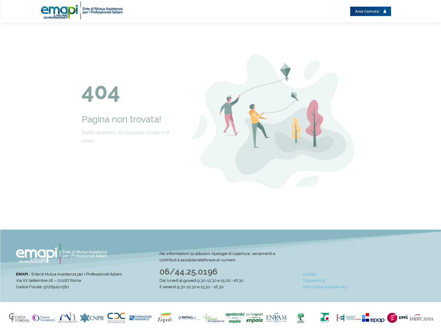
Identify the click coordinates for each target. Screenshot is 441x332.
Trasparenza (314, 280)
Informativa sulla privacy (325, 287)
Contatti (310, 274)
